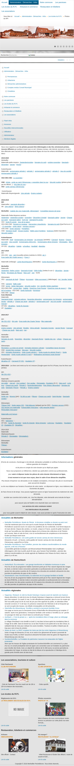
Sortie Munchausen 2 (49, 262)
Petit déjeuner (30, 405)
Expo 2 (27, 257)
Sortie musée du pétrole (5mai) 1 (50, 352)
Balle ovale (17, 284)
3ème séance (19, 206)
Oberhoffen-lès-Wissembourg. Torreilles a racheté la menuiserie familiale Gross (32, 608)
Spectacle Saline (15, 220)
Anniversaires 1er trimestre (23, 240)
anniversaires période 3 (43, 171)
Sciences (50, 231)
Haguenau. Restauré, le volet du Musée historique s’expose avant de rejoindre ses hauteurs (36, 595)
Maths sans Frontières (38, 231)
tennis (8, 286)
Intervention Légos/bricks (37, 224)
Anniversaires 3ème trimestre (48, 242)
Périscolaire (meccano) (9, 410)
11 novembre (17, 178)
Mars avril (27, 273)
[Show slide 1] (55, 46)
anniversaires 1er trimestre (52, 299)
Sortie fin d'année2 (14, 423)
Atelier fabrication (17, 286)
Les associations (8, 11)
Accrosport (29, 279)
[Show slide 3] (61, 46)
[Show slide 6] (69, 46)
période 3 (55, 171)
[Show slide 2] (58, 46)
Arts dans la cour (20, 184)
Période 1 (23, 388)
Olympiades (63, 242)
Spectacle (65, 162)
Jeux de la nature (24, 222)
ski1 (10, 255)
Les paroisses (60, 2)
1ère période (25, 193)
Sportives (41, 664)
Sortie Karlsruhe (26, 290)
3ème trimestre (41, 423)
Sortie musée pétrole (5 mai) (21, 354)
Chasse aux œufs (21, 301)
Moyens (13, 396)
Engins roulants (36, 193)
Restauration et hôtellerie (50, 7)
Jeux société (13, 242)
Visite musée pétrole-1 (29, 352)
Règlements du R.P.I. (8, 698)
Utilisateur (7, 131)
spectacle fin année (36, 220)
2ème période (35, 328)
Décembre (5, 164)
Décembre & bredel (39, 217)
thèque (12, 293)
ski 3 (44, 255)
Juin (33, 273)
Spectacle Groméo (47, 328)
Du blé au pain (25, 396)
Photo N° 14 (43, 701)
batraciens (9, 421)
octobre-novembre (54, 162)
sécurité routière (30, 286)
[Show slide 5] (66, 46)
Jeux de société (65, 171)
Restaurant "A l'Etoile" (48, 737)
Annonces (7, 124)
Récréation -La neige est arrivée (12, 348)
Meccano (25, 350)
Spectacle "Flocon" (12, 388)
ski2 (15, 255)
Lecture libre (17, 288)
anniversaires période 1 (18, 171)
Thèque (22, 279)
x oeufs (15, 385)
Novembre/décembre (34, 385)
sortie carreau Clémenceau (15, 187)
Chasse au (9, 385)
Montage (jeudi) (11, 231)
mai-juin (12, 383)
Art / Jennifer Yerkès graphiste (47, 286)
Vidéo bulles (38, 270)
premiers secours (29, 226)
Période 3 (22, 385)
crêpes (59, 339)
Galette (18, 246)
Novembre (18, 339)
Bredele (26, 328)
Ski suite (15, 321)
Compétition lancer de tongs (55, 348)
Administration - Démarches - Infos (23, 2)
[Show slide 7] (72, 46)
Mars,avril (19, 330)
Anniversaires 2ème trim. (27, 242)
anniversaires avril (43, 301)
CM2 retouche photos (47, 407)
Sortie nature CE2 (18, 405)
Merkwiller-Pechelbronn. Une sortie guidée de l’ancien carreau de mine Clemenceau (34, 538)
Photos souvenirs (44, 698)
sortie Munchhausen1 (24, 262)
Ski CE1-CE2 (5, 321)
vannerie (9, 284)
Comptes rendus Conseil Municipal (19, 87)
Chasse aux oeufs (44, 396)
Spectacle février (37, 339)
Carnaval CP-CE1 (18, 361)
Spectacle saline (53, 217)
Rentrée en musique (20, 224)
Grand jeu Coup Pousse (38, 288)
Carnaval (54, 240)
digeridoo (42, 246)
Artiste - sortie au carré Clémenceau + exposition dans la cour (27, 182)
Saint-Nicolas (56, 396)
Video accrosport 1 (41, 279)
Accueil (4, 2)
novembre (28, 217)
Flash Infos (8, 121)
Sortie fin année (11, 222)
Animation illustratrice (13, 352)
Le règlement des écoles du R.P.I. (16, 701)
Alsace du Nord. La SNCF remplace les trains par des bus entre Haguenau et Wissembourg (36, 630)
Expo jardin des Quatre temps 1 (12, 257)
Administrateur (9, 135)
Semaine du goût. (7, 339)
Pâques (34, 396)
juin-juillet (4, 383)
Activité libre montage (13, 350)
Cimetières (11, 91)
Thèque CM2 (5, 405)
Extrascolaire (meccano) (30, 407)
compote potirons (20, 299)
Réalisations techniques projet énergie (47, 354)
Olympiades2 (24, 436)
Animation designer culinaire (34, 348)
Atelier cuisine (15, 270)
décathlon (11, 246)
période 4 (31, 301)
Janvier (12, 164)
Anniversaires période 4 (9, 173)
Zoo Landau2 (21, 383)
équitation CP (30, 361)
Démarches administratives (16, 84)
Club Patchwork (7, 664)
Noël (11, 240)
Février (18, 164)
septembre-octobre (16, 217)
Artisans (4, 734)
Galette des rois (50, 339)
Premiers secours (58, 405)
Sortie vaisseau (15, 229)
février (3, 273)
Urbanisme (11, 80)
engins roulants (6, 328)
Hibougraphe (7, 737)
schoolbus (26, 246)
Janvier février (60, 328)
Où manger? (42, 734)
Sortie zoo (4, 396)
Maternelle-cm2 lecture (9, 414)
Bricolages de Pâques (14, 273)
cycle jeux (50, 423)
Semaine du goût (40, 162)
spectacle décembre (17, 204)
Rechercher (5, 55)
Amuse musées (23, 231)
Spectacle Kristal (27, 270)
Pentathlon (26, 229)
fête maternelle (46, 321)
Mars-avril (62, 383)
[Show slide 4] (64, 46)
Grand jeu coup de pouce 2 (56, 288)
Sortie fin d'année (22, 306)
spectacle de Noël (12, 279)
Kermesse (36, 290)
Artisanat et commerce (29, 7)
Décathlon (19, 425)
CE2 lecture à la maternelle (10, 407)
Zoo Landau (31, 383)
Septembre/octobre (26, 162)
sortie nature (17, 226)
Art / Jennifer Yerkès (65, 279)
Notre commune (46, 2)
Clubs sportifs (45, 667)
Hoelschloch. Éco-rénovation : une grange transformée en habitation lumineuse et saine (35, 564)
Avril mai (25, 220)
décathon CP (5, 361)
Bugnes (61, 240)
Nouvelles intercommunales (13, 128)
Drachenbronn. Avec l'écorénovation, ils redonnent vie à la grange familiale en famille (34, 575)
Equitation (8, 308)
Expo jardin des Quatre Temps (29, 321)
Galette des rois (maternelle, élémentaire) (24, 211)
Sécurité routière (55, 182)
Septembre (5, 217)
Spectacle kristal (7, 299)
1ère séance (9, 206)
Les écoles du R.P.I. (9, 7)
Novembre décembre (34, 299)
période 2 (30, 171)
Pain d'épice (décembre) (51, 385)
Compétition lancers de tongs (50, 211)
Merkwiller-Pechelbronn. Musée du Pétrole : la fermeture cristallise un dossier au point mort (36, 522)
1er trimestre (38, 240)
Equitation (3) (9, 425)
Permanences (12, 77)
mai (25, 330)
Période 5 (4, 436)
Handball (34, 246)
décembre (59, 270)
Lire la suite (5, 689)
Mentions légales (10, 139)
